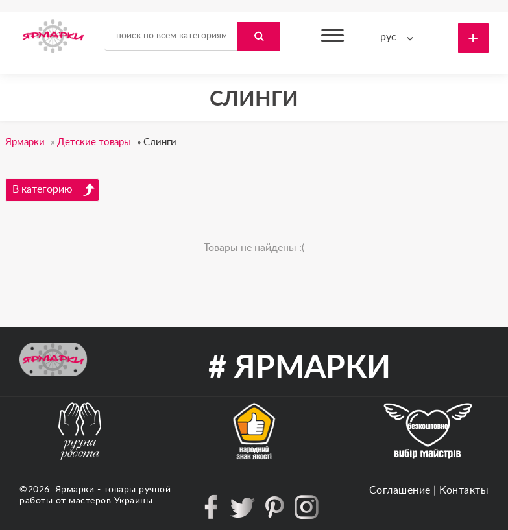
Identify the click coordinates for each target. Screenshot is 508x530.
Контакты (464, 490)
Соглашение (400, 490)
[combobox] (399, 37)
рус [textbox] (388, 37)
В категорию (53, 189)
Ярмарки (75, 489)
